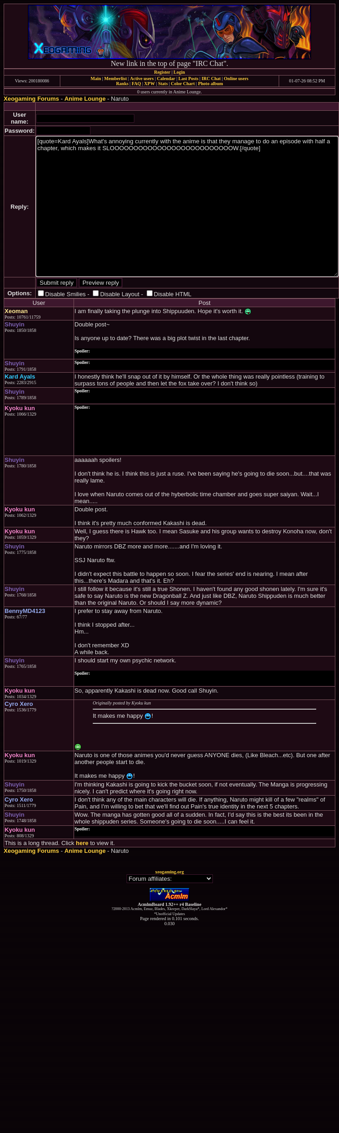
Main (95, 78)
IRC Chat (211, 78)
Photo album (210, 83)
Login (179, 72)
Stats (163, 83)
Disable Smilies (65, 294)
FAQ (136, 83)
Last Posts (188, 78)
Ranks (122, 83)
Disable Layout (119, 294)
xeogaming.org (169, 871)
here (82, 843)
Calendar (166, 78)
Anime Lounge (85, 98)
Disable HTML (172, 294)
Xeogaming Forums (31, 98)
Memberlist (115, 78)
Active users (142, 78)
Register (162, 72)
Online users (236, 78)
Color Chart (183, 83)
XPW (149, 83)
